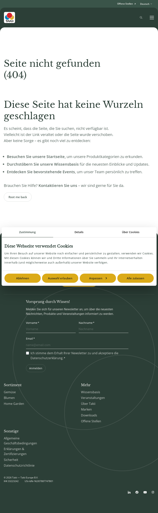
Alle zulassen (135, 278)
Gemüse (10, 392)
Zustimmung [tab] (27, 232)
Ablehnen (22, 278)
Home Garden (14, 404)
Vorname (31, 323)
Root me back (18, 197)
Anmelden (35, 368)
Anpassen (98, 278)
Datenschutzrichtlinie (19, 465)
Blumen (9, 398)
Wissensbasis (90, 392)
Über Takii (88, 404)
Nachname (86, 323)
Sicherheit (11, 460)
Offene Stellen (91, 421)
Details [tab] (79, 232)
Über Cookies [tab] (130, 232)
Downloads (89, 415)
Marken (86, 409)
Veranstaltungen (93, 398)
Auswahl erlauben (60, 278)
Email (29, 338)
